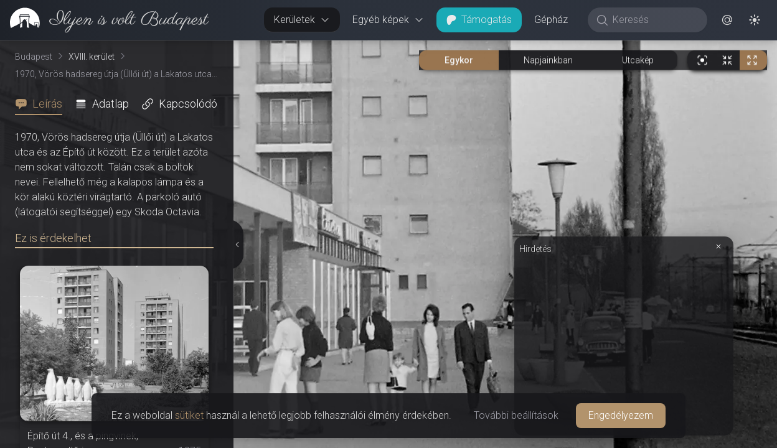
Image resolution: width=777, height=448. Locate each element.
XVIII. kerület (91, 57)
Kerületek (302, 20)
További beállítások (516, 415)
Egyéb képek (388, 20)
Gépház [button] (551, 20)
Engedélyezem (620, 415)
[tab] (42, 104)
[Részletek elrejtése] (238, 244)
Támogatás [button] (479, 20)
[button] (727, 19)
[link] (104, 20)
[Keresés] (654, 19)
